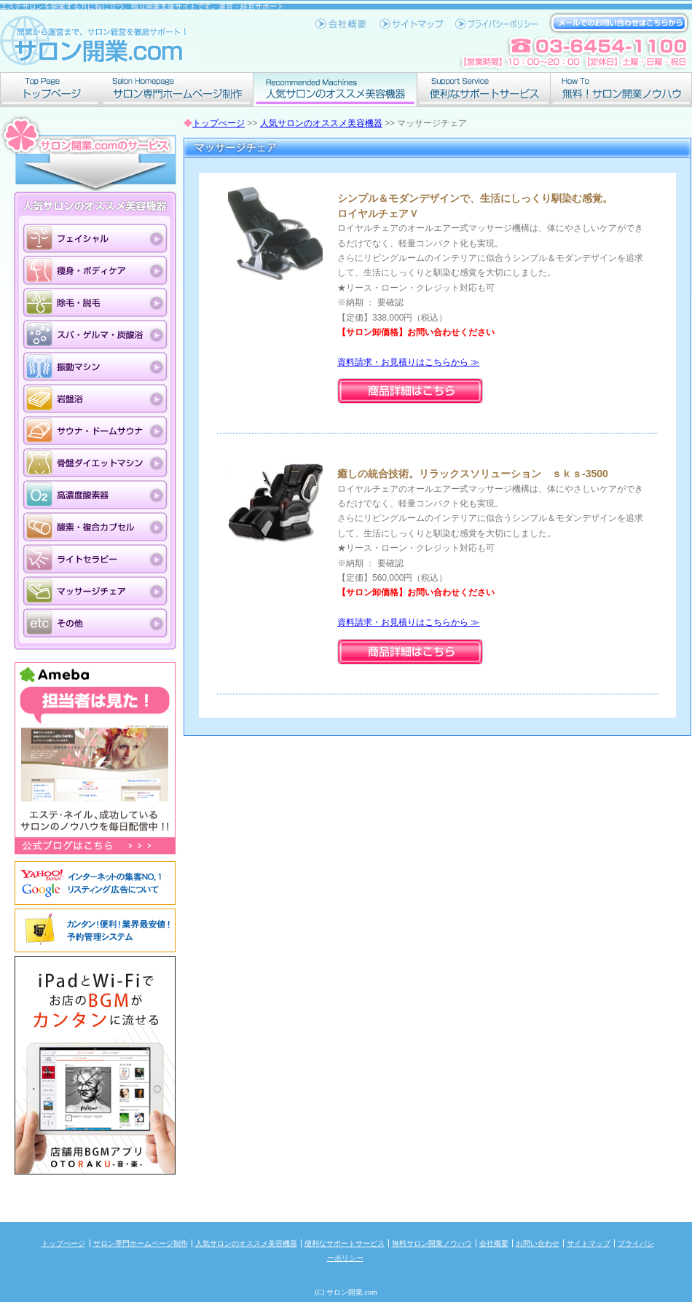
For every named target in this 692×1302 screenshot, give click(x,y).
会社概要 (493, 1243)
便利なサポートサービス (484, 89)
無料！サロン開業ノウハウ (621, 89)
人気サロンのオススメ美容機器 (335, 89)
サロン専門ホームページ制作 (177, 89)
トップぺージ (50, 89)
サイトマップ (588, 1243)
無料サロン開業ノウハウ (432, 1243)
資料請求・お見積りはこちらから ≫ (408, 362)
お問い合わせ (537, 1243)
